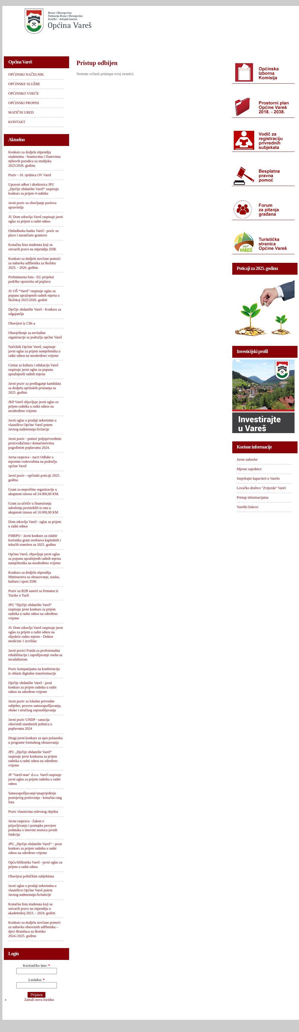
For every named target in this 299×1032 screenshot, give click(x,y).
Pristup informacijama (252, 497)
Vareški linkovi (247, 507)
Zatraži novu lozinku (39, 1000)
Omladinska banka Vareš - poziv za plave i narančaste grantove (33, 233)
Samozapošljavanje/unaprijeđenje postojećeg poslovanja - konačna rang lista (35, 797)
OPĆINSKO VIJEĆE (128, 43)
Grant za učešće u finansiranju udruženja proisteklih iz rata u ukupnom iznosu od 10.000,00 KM (33, 507)
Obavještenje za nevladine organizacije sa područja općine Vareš (35, 335)
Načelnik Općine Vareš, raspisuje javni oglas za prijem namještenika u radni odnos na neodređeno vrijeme (34, 351)
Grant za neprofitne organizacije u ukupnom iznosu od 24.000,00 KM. (33, 491)
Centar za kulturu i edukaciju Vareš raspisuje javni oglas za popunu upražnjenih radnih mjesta (33, 369)
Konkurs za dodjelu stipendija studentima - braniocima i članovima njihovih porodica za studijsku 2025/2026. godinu (34, 159)
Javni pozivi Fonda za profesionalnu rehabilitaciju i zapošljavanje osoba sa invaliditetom (35, 655)
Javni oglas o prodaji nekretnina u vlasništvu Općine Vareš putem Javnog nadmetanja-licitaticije (32, 890)
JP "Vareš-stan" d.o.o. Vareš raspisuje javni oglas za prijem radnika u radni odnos (34, 779)
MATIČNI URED (221, 43)
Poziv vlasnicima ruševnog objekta (33, 812)
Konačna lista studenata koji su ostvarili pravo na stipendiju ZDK (32, 247)
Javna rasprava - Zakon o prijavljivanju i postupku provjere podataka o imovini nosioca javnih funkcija (32, 828)
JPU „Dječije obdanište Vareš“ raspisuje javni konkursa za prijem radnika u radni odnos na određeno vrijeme (33, 758)
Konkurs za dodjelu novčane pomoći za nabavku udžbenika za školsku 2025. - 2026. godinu (34, 263)
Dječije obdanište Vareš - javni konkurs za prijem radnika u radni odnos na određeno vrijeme (32, 687)
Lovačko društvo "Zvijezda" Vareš (261, 488)
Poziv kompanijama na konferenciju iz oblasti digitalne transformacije (34, 671)
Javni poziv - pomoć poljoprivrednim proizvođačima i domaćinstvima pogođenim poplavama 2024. (34, 443)
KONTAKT (258, 43)
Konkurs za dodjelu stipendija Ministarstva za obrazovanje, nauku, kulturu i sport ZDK (34, 576)
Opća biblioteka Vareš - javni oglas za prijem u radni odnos (35, 864)
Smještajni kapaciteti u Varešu (258, 478)
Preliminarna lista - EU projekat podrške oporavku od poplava (31, 279)
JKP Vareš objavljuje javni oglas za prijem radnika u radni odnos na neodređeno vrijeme (33, 406)
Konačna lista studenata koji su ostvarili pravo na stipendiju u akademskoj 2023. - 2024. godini (31, 908)
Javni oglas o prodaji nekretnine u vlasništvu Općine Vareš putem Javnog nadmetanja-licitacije (32, 424)
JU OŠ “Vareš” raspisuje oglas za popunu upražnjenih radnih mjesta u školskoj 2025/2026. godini (34, 295)
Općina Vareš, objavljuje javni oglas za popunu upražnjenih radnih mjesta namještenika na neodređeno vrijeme (34, 558)
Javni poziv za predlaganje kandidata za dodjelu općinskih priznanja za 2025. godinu (34, 388)
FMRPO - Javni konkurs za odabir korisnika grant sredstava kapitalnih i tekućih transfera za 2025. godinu (34, 540)
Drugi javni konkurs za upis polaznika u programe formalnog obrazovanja (35, 740)
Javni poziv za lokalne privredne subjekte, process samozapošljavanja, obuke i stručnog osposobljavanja (34, 705)
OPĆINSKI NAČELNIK (30, 43)
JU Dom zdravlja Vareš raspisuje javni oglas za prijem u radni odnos (35, 219)
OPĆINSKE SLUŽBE (81, 43)
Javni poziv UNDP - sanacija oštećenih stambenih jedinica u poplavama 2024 (30, 724)
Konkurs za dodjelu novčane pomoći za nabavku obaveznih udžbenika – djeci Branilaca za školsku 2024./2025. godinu (34, 929)
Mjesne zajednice (249, 469)
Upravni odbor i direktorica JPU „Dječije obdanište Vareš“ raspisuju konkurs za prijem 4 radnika (33, 188)
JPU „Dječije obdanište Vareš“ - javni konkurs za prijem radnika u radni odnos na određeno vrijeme (35, 848)
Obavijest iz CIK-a (21, 323)
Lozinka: (36, 980)
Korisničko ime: (36, 965)
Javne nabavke (247, 459)
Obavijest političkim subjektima (31, 876)
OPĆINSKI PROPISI (176, 43)
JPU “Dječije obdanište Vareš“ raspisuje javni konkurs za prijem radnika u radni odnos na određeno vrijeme (33, 611)
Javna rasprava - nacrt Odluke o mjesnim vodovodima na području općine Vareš (32, 461)
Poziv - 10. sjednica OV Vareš (29, 175)
